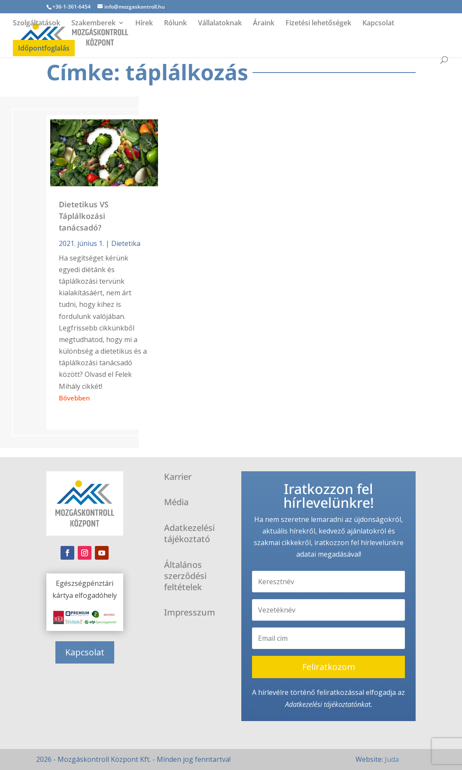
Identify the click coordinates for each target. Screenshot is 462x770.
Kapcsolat (378, 23)
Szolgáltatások (36, 23)
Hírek (144, 23)
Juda (392, 759)
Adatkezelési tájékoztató (321, 704)
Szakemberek (93, 23)
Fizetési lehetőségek (318, 23)
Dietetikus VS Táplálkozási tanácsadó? (84, 216)
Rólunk (175, 23)
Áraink (263, 23)
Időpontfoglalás (44, 48)
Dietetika (125, 243)
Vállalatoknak (220, 23)
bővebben (74, 398)
